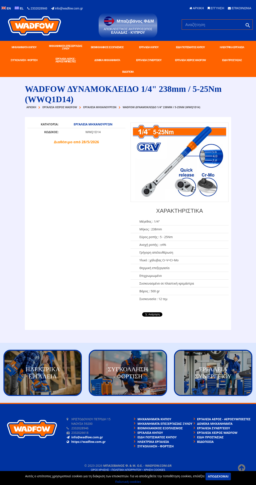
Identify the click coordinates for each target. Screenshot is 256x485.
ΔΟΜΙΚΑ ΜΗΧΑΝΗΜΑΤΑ (107, 60)
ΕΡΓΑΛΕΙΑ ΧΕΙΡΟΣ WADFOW (190, 60)
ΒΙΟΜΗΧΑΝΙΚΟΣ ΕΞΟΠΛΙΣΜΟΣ (107, 47)
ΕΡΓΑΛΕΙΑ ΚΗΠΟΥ (148, 47)
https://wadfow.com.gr (86, 442)
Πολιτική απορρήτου (126, 470)
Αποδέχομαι (218, 476)
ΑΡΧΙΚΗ (196, 8)
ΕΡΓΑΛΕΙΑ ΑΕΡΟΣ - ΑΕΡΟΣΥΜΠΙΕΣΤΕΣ (65, 60)
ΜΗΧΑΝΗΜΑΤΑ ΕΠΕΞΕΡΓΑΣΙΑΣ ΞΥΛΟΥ (65, 47)
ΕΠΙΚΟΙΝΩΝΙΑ (239, 8)
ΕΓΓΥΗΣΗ (216, 8)
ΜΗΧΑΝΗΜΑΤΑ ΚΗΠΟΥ (24, 47)
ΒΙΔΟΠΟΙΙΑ (128, 71)
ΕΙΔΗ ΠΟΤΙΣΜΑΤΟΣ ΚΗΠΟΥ (190, 47)
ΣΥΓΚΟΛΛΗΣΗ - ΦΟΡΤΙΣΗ (24, 60)
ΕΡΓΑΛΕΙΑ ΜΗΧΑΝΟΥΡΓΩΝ (93, 124)
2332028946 (37, 8)
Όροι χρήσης (100, 470)
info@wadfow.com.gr (67, 8)
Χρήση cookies (154, 470)
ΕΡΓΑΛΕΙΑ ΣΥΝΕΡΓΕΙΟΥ (149, 60)
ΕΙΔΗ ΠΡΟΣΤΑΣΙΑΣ (232, 60)
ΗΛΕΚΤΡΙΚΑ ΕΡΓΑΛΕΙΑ (232, 47)
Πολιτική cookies (128, 482)
